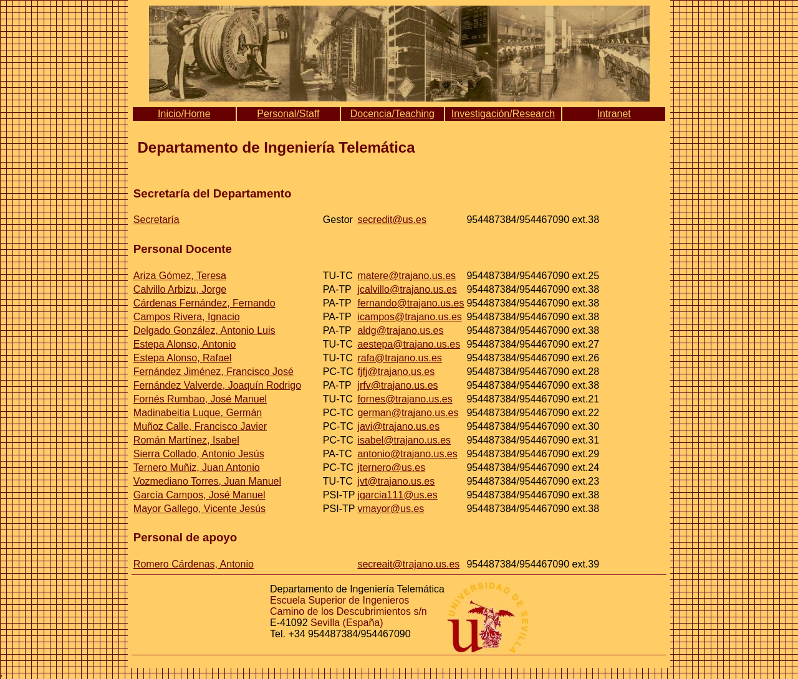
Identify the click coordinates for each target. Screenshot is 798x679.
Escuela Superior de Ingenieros (339, 600)
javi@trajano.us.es (398, 426)
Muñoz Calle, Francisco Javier (200, 426)
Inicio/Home (184, 113)
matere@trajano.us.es (406, 275)
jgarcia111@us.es (397, 495)
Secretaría (156, 219)
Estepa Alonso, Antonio (184, 344)
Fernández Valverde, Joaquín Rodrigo (217, 385)
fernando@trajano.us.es (410, 303)
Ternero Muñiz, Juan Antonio (196, 467)
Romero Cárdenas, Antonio (193, 564)
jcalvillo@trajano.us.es (406, 289)
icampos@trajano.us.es (409, 316)
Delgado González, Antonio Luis (204, 330)
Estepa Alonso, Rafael (182, 358)
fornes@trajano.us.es (404, 399)
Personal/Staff (288, 113)
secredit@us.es (391, 219)
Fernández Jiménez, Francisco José (213, 371)
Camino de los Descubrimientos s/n (348, 611)
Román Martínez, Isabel (186, 440)
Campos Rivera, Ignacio (186, 316)
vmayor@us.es (390, 508)
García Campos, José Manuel (199, 495)
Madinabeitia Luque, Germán (197, 412)
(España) (363, 622)
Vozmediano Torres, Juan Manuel (207, 481)
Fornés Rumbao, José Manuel (200, 399)
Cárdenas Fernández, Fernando (204, 303)
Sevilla (325, 622)
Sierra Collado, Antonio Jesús (198, 454)
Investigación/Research (503, 113)
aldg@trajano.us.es (400, 330)
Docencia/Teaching (392, 113)
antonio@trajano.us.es (407, 454)
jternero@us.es (391, 467)
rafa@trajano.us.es (399, 358)
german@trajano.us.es (407, 412)
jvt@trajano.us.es (396, 481)
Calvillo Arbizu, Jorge (179, 289)
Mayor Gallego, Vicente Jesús (199, 508)
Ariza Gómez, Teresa (179, 275)
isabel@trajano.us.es (404, 440)
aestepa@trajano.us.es (408, 344)
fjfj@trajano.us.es (396, 371)
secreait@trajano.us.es (408, 564)
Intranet (614, 113)
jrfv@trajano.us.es (397, 385)
